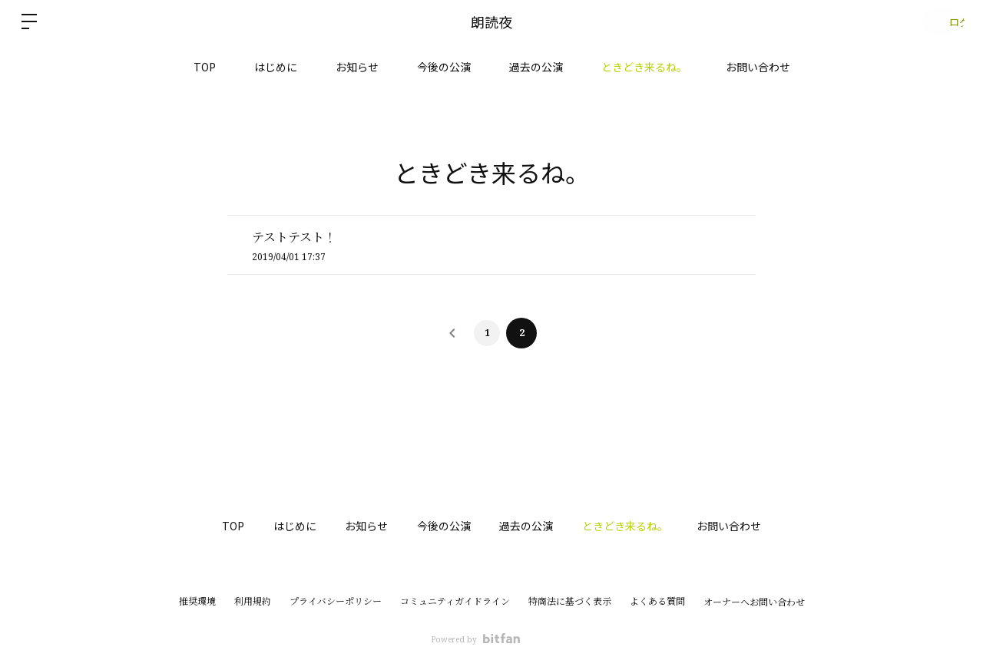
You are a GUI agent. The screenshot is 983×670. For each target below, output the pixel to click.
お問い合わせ (758, 66)
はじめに (275, 66)
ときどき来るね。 (644, 66)
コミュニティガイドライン (455, 601)
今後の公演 (444, 66)
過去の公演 (536, 66)
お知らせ (357, 66)
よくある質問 (657, 601)
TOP (205, 66)
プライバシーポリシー (336, 601)
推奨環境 (197, 601)
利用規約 (252, 601)
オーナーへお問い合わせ (754, 602)
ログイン (936, 21)
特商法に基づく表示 (569, 601)
